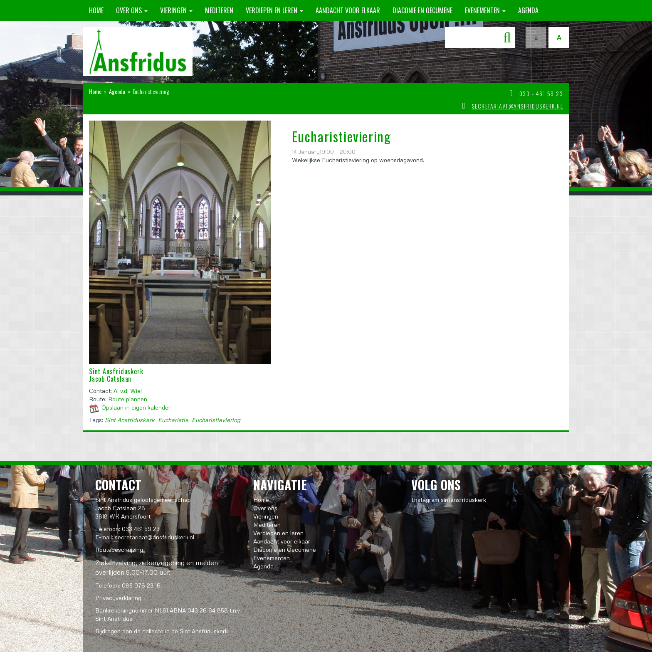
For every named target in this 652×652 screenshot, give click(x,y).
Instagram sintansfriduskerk (448, 499)
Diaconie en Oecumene (422, 10)
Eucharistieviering (216, 419)
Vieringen (176, 10)
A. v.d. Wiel (128, 390)
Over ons (132, 10)
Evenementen (485, 10)
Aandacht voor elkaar (348, 10)
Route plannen (127, 399)
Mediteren (219, 10)
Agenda (528, 10)
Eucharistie (173, 419)
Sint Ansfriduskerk (130, 419)
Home (96, 10)
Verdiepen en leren (274, 10)
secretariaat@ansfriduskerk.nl (517, 105)
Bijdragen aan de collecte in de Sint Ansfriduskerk (161, 631)
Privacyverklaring (118, 597)
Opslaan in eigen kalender (135, 407)
